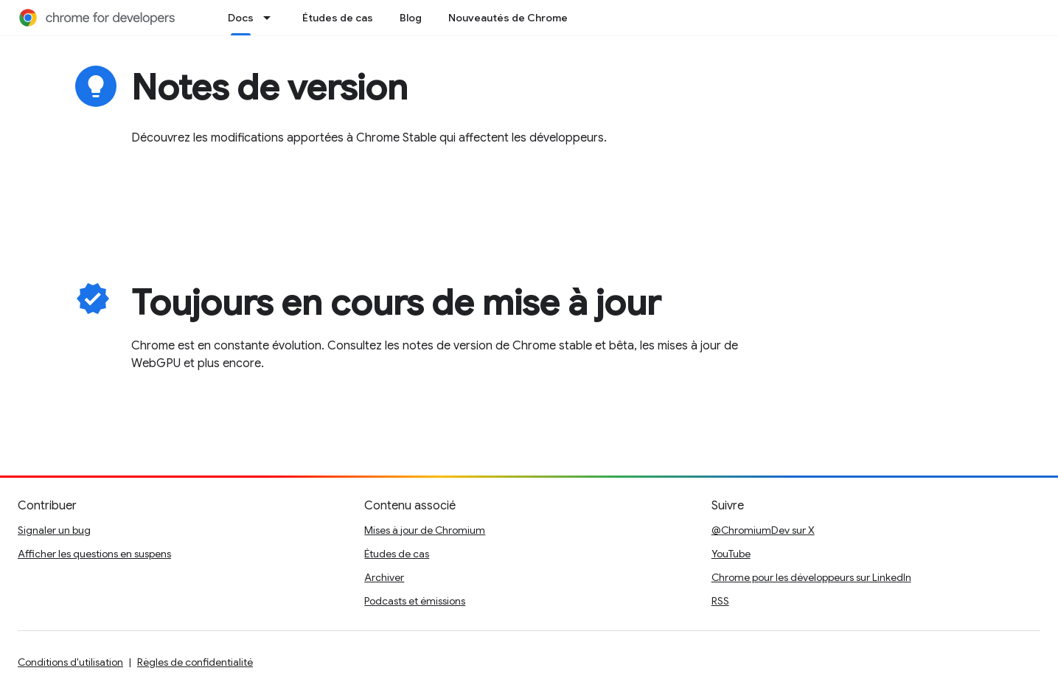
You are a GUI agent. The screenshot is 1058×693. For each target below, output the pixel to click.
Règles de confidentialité (195, 662)
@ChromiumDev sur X (763, 530)
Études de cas (337, 17)
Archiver (384, 577)
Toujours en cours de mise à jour (396, 303)
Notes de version (269, 88)
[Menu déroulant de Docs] (271, 18)
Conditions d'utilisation (70, 662)
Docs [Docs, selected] (241, 17)
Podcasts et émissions (414, 600)
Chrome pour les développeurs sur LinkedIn (811, 577)
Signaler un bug (54, 530)
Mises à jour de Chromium (424, 530)
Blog (411, 17)
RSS (720, 600)
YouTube (731, 553)
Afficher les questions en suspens (94, 553)
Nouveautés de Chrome (508, 17)
